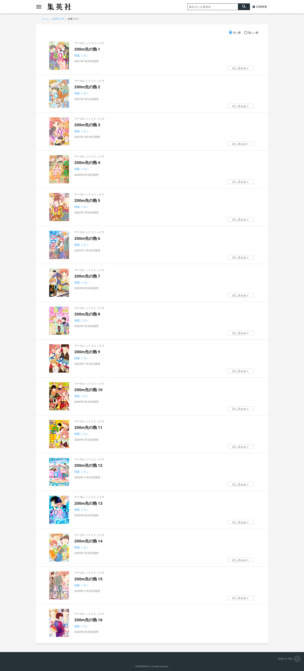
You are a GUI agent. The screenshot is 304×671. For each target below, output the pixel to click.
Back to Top (289, 658)
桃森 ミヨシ (81, 55)
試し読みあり (240, 68)
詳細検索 (261, 6)
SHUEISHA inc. (144, 666)
